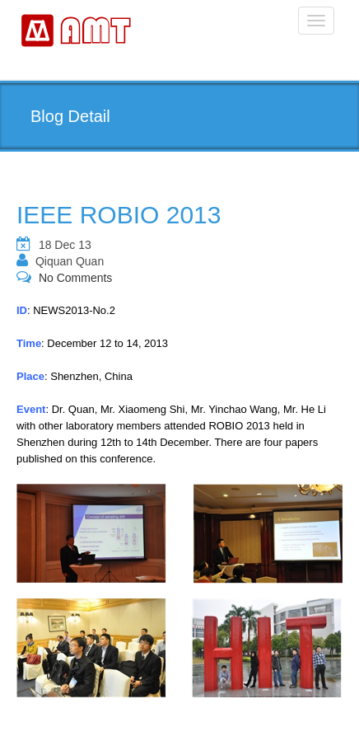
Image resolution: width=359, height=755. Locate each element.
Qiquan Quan (69, 261)
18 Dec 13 (65, 244)
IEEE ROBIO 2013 (118, 214)
